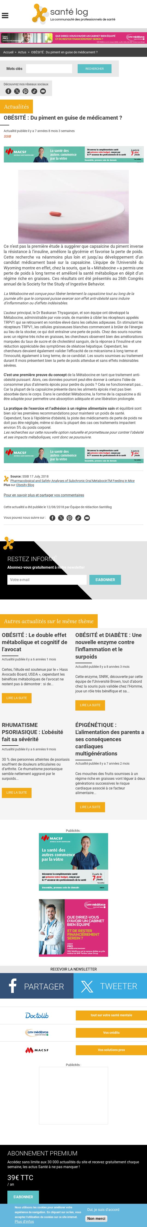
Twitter (17, 90)
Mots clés (14, 68)
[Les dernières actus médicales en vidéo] (73, 1123)
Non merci (96, 1219)
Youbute (43, 90)
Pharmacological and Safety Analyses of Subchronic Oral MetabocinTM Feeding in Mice (72, 481)
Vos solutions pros (111, 1050)
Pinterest (25, 90)
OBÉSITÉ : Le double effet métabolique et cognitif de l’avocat (34, 642)
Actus (22, 52)
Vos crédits (111, 1033)
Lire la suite (16, 698)
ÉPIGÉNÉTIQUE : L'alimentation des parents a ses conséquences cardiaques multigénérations (109, 739)
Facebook (8, 90)
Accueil (8, 52)
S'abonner (105, 580)
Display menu (5, 15)
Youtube (87, 517)
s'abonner (23, 1197)
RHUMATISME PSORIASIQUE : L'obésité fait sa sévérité (32, 732)
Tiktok (34, 90)
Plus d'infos (24, 1221)
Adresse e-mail (20, 572)
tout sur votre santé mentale (111, 1015)
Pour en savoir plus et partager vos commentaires (44, 495)
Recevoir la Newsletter (73, 969)
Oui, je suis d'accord (103, 1209)
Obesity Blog (25, 485)
